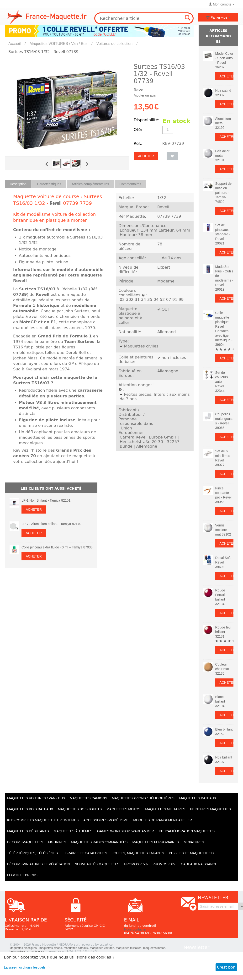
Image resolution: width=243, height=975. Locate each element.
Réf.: (138, 143)
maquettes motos (154, 948)
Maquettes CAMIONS (88, 798)
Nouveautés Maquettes (97, 864)
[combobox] (144, 18)
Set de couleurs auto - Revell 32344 (221, 382)
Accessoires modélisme (105, 820)
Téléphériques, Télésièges (32, 853)
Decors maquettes (25, 842)
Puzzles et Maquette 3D (191, 853)
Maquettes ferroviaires (155, 842)
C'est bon (226, 967)
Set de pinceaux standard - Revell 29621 (222, 234)
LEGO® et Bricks (22, 875)
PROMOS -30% (164, 864)
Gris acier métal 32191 (222, 155)
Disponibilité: (146, 120)
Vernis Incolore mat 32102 (223, 529)
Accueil (14, 44)
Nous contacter (135, 929)
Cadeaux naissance (199, 864)
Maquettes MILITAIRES (165, 809)
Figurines (57, 842)
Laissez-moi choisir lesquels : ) (27, 967)
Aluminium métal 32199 (223, 123)
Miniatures (194, 842)
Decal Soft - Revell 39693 (224, 562)
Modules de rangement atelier (162, 820)
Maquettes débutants (28, 831)
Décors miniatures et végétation (38, 864)
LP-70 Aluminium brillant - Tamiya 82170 (51, 524)
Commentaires (130, 184)
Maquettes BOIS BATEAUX (30, 809)
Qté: (138, 129)
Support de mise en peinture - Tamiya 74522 (223, 193)
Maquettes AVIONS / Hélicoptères (143, 798)
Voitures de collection (114, 44)
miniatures (37, 951)
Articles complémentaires (90, 184)
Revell (56, 203)
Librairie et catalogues (85, 853)
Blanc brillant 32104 (220, 701)
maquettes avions (50, 948)
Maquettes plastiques (23, 948)
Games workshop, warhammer (125, 831)
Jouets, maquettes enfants (138, 853)
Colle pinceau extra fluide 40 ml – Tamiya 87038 (57, 547)
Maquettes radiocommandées (99, 842)
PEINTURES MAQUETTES (210, 809)
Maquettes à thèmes (73, 831)
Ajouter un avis (145, 95)
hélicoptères (17, 951)
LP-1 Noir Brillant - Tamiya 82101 (45, 500)
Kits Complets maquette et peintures (43, 820)
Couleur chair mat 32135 (222, 668)
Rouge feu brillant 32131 (223, 631)
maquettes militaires (129, 948)
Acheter (146, 156)
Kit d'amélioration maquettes (187, 831)
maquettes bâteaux (76, 948)
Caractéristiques (49, 184)
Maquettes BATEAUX (197, 798)
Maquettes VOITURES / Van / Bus (58, 44)
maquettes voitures (102, 948)
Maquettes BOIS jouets (80, 809)
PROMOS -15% (136, 864)
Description (18, 184)
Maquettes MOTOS (123, 809)
